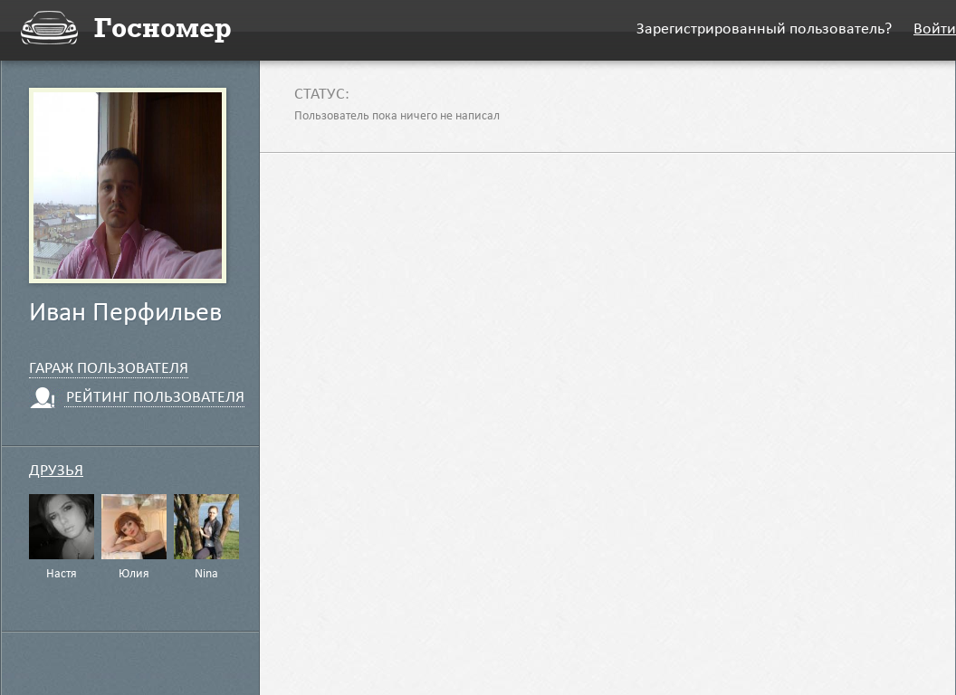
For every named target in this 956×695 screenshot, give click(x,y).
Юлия (134, 574)
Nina (206, 574)
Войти (934, 30)
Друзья (56, 471)
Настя (61, 574)
